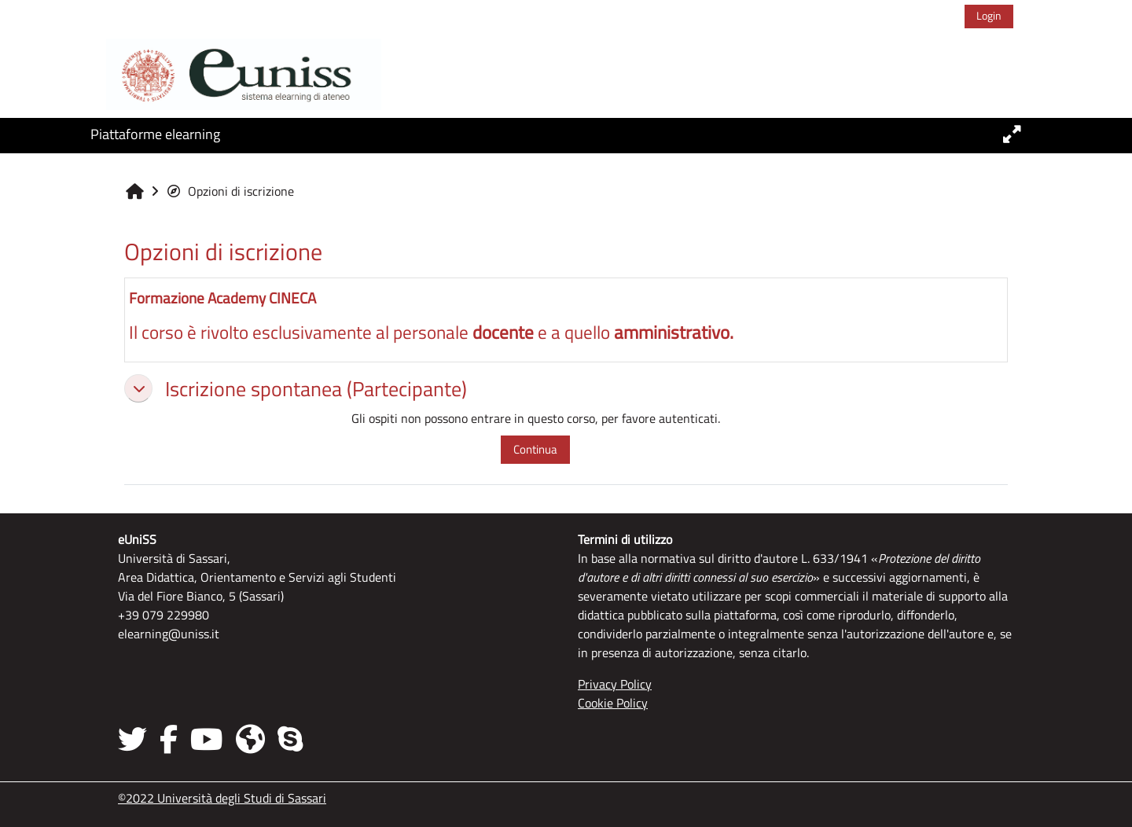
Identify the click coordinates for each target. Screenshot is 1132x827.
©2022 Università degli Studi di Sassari (222, 797)
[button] (138, 388)
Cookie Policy (613, 702)
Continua (535, 449)
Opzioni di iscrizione (230, 191)
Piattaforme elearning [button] (155, 134)
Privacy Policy (615, 683)
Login (989, 15)
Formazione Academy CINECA (222, 297)
